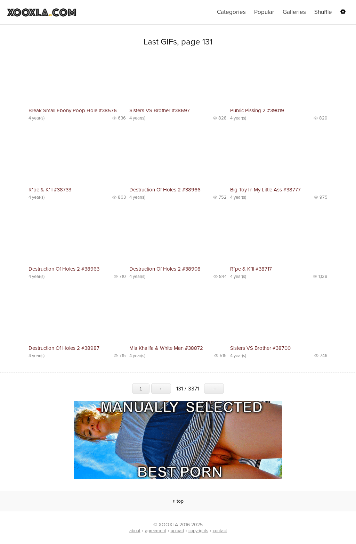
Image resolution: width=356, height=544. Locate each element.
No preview (77, 80)
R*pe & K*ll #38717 (251, 269)
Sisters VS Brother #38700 (260, 348)
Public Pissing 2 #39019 (257, 110)
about (134, 531)
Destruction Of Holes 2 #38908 (165, 269)
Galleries (294, 12)
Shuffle (323, 12)
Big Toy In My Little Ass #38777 (265, 190)
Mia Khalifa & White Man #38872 (166, 348)
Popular (264, 12)
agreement (155, 531)
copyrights (198, 531)
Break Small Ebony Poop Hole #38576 (73, 110)
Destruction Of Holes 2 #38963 (64, 269)
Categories (231, 12)
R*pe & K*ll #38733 (50, 190)
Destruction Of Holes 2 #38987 (64, 348)
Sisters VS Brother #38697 (159, 110)
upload (177, 531)
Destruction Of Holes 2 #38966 (165, 190)
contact (220, 531)
